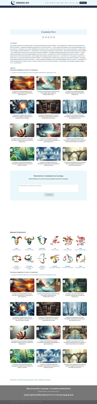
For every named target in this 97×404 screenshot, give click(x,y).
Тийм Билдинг (13, 379)
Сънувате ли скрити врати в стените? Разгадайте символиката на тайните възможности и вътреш (48, 116)
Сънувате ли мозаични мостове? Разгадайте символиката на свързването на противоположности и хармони (75, 140)
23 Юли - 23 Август (68, 249)
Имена (62, 2)
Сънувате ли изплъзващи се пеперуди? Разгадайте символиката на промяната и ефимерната (22, 140)
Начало (47, 2)
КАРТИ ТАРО (71, 2)
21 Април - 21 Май (29, 249)
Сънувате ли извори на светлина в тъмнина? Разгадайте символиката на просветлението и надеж (22, 116)
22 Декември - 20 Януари (54, 267)
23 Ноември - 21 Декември (42, 267)
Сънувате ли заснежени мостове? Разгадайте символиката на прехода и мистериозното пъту (74, 116)
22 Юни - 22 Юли (55, 249)
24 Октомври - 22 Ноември (29, 267)
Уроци (76, 2)
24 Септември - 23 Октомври (16, 267)
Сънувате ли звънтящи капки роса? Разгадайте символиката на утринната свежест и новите (22, 164)
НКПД (35, 379)
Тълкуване (49, 194)
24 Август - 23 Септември (80, 249)
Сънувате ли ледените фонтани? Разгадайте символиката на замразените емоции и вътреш (48, 164)
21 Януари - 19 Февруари (67, 267)
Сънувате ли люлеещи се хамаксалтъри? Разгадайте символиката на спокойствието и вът (48, 93)
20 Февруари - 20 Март (81, 267)
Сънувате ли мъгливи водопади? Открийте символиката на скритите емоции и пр (74, 93)
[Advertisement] (48, 19)
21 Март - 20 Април (16, 249)
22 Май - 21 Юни (42, 249)
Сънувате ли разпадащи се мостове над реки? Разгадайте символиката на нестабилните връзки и (75, 164)
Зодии (58, 2)
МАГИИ (66, 2)
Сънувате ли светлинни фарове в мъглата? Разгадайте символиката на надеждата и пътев (34, 72)
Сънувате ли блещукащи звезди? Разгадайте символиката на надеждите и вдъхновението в (48, 140)
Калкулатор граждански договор (26, 379)
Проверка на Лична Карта (44, 379)
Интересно (53, 2)
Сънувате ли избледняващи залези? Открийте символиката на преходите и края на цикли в (22, 93)
